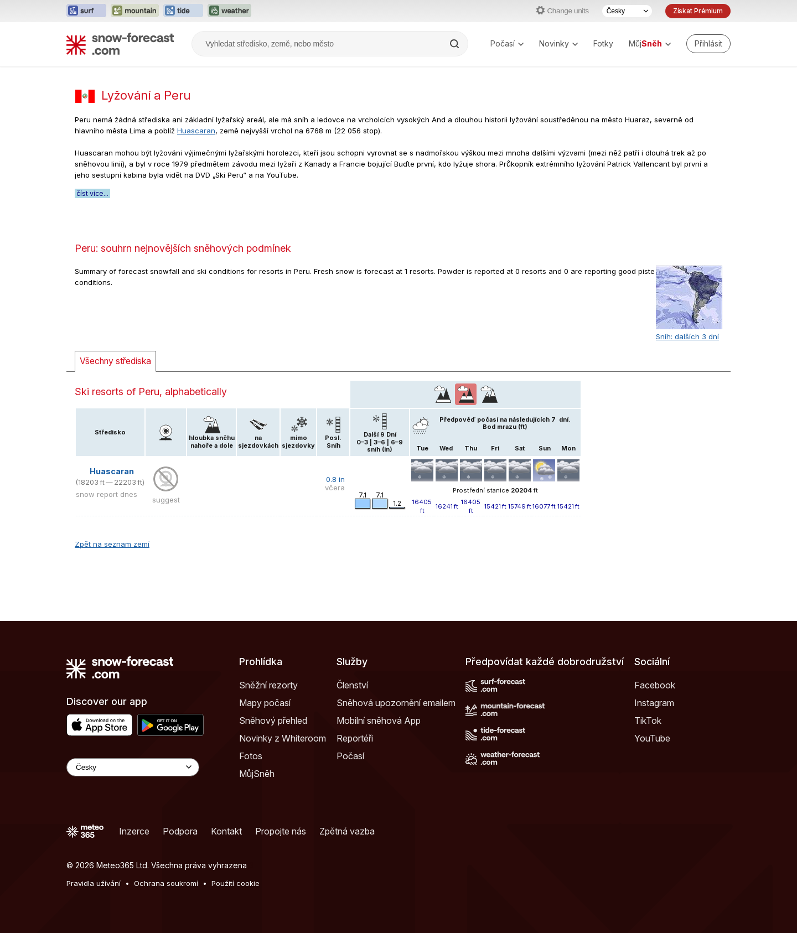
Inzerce (134, 831)
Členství (352, 685)
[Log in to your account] (708, 43)
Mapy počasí (265, 702)
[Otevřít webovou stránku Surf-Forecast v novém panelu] (86, 11)
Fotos (250, 755)
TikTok (647, 720)
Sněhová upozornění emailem (396, 702)
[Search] (455, 44)
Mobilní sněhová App (379, 720)
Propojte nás (280, 831)
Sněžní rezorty (268, 685)
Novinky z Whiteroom (282, 738)
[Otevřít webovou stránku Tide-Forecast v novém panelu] (183, 11)
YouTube (652, 738)
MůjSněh (257, 773)
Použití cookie (235, 883)
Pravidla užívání (93, 883)
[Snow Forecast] (120, 44)
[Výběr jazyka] (627, 11)
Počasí (507, 43)
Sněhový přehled (273, 720)
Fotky (603, 43)
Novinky (558, 43)
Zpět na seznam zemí (112, 544)
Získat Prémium (698, 11)
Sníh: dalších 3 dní (687, 336)
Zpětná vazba (347, 831)
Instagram (654, 702)
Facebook (654, 685)
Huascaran (196, 130)
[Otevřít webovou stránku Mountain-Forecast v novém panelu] (135, 11)
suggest (166, 499)
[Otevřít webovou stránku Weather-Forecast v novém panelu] (229, 11)
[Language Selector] (132, 767)
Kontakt (226, 831)
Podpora (180, 831)
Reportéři (355, 738)
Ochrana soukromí (166, 883)
